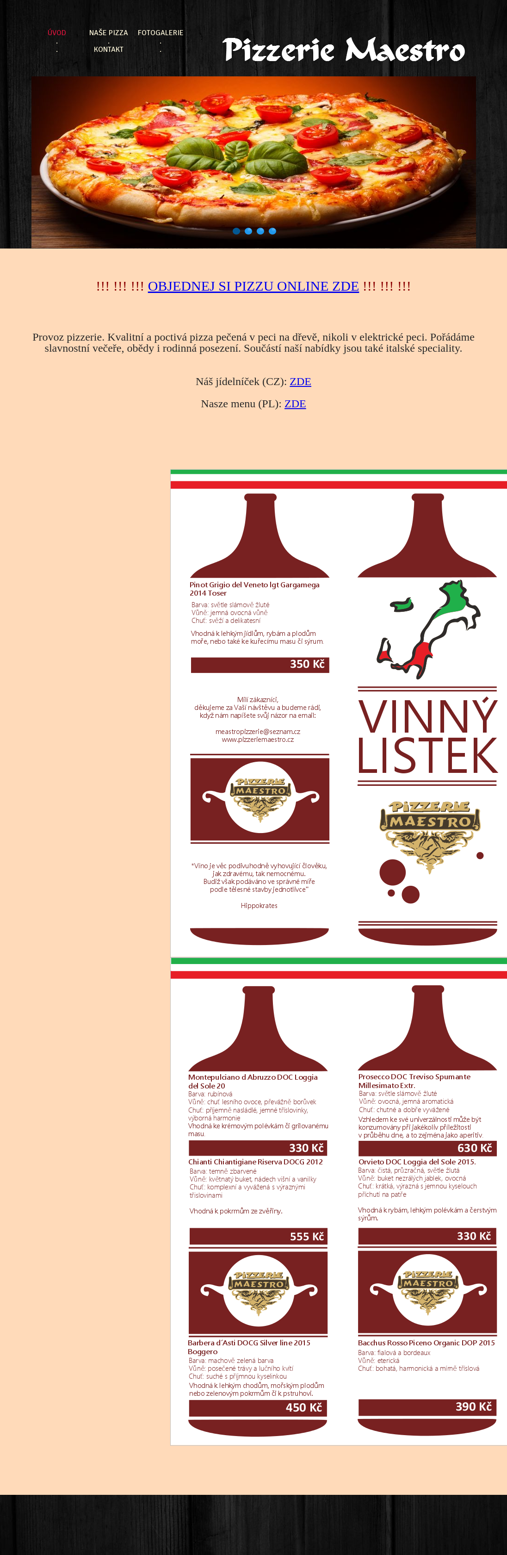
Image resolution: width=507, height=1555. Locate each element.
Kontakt (109, 50)
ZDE (300, 381)
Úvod (57, 33)
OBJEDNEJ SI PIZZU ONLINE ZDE (253, 285)
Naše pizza (108, 33)
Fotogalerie (161, 33)
